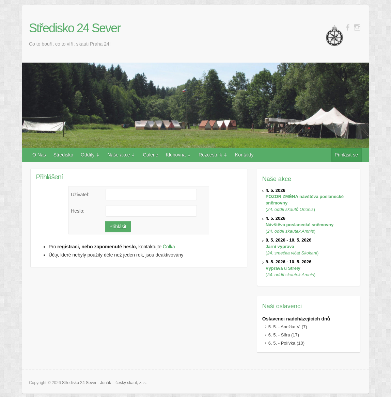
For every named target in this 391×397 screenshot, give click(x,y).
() (299, 224)
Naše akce (118, 155)
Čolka (169, 246)
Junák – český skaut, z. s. (123, 382)
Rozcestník (210, 155)
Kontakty (244, 155)
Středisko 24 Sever (74, 28)
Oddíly (87, 155)
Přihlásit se (346, 155)
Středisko (63, 155)
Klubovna (176, 155)
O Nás (39, 155)
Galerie (150, 155)
